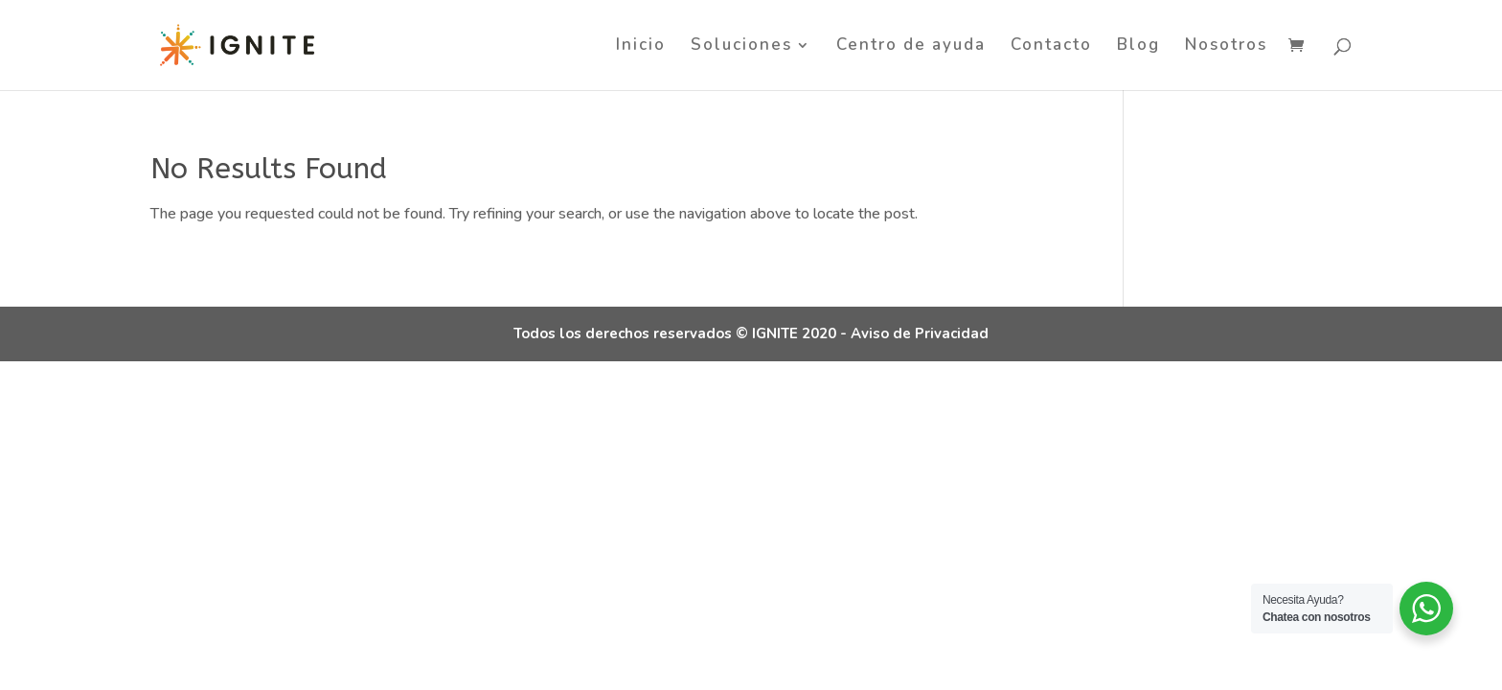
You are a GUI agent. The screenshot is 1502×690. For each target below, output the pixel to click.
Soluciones (741, 47)
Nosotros (1226, 47)
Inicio (641, 47)
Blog (1138, 47)
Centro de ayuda (911, 47)
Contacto (1051, 47)
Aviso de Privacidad (920, 333)
